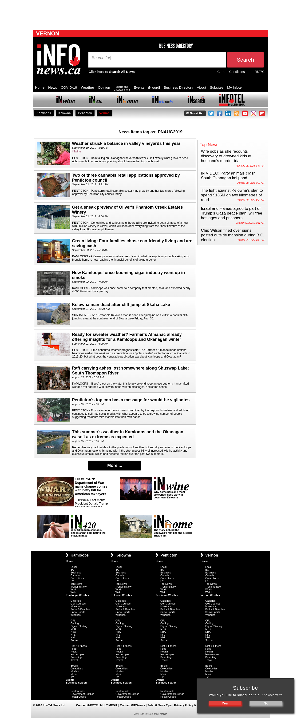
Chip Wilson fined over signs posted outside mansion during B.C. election (232, 235)
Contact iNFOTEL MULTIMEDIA (97, 705)
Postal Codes (78, 696)
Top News (76, 583)
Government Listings (82, 693)
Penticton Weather (167, 595)
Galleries (76, 600)
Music (74, 674)
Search (99, 58)
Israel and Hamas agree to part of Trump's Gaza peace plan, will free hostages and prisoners (231, 213)
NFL (73, 634)
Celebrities (77, 668)
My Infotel (234, 87)
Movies (75, 671)
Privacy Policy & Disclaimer (192, 705)
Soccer (75, 640)
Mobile (163, 713)
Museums (76, 606)
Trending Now (79, 586)
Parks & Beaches (80, 609)
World (74, 589)
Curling (75, 623)
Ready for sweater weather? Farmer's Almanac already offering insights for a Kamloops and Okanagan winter (127, 337)
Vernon (104, 113)
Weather (87, 87)
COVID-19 (69, 87)
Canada (75, 575)
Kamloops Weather (77, 595)
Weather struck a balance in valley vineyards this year (126, 143)
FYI (73, 581)
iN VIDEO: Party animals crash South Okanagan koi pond (228, 175)
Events (139, 87)
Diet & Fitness (79, 645)
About (201, 87)
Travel (74, 660)
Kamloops (44, 113)
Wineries (76, 614)
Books (74, 665)
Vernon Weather (210, 595)
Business (76, 572)
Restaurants (77, 691)
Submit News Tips (159, 705)
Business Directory (178, 87)
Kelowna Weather (121, 595)
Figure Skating (79, 626)
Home (39, 87)
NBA (73, 631)
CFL (73, 620)
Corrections (77, 578)
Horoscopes (77, 654)
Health (74, 651)
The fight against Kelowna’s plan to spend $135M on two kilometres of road (232, 195)
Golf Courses (78, 603)
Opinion (104, 87)
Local (74, 566)
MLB (73, 629)
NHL (73, 637)
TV (72, 677)
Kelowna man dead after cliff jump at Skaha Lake (121, 304)
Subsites (216, 87)
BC (72, 569)
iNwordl (154, 87)
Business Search (76, 682)
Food (73, 648)
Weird (74, 592)
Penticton (85, 113)
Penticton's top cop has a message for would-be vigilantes (131, 400)
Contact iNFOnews (132, 705)
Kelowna (64, 113)
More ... (114, 465)
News (52, 87)
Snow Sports (78, 612)
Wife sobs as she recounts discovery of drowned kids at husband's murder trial (226, 156)
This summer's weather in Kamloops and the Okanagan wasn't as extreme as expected (127, 434)
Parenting (76, 657)
